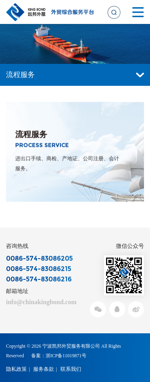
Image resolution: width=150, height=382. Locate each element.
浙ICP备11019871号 (66, 355)
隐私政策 (16, 369)
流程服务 (75, 75)
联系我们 (70, 369)
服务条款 (43, 369)
